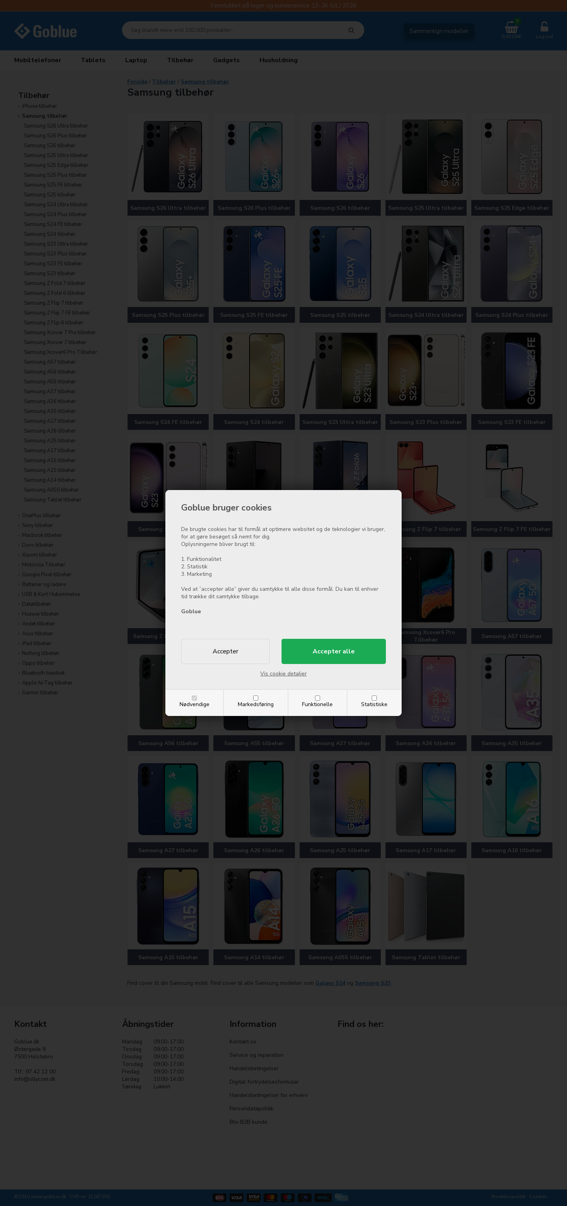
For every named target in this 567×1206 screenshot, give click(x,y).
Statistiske (374, 704)
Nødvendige (194, 704)
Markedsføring (256, 704)
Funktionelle (317, 704)
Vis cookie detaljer (283, 673)
